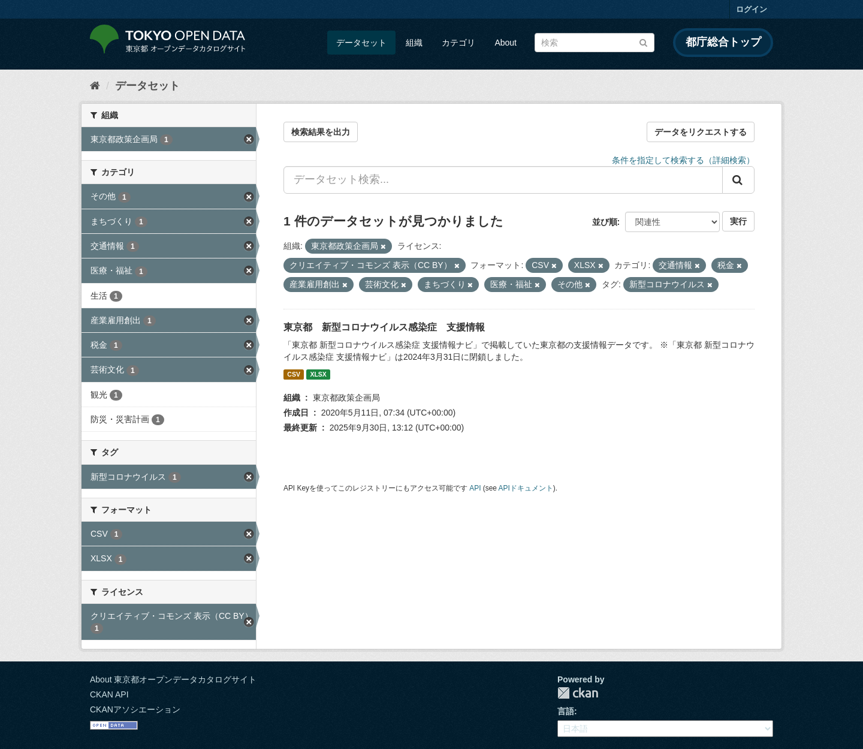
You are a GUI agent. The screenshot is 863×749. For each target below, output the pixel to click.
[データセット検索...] (503, 180)
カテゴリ (458, 42)
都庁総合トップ (723, 42)
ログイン (751, 9)
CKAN (577, 693)
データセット (361, 42)
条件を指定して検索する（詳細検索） (683, 160)
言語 (565, 711)
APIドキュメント (526, 488)
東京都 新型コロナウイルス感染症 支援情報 (384, 327)
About (505, 42)
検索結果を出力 (320, 132)
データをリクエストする (700, 132)
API (475, 488)
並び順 (604, 222)
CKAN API (109, 694)
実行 (738, 221)
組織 (414, 42)
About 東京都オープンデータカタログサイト (173, 679)
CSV (293, 374)
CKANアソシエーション (135, 709)
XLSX (318, 374)
